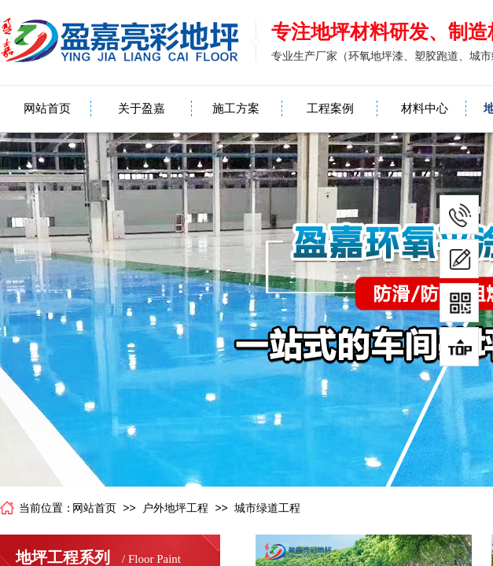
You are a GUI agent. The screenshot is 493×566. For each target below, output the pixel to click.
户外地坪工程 (175, 508)
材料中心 (424, 108)
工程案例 (330, 108)
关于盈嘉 (141, 108)
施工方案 (235, 108)
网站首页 (47, 108)
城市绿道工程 (267, 508)
